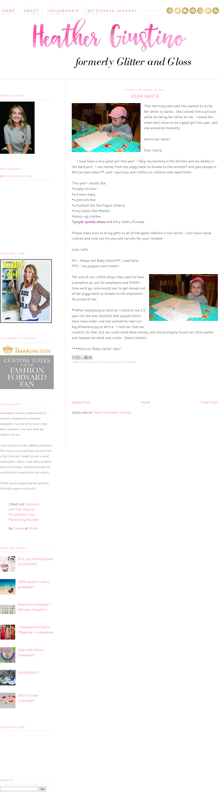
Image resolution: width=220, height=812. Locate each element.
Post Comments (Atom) (112, 412)
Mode (33, 528)
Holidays (91, 362)
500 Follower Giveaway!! (28, 698)
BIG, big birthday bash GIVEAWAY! (35, 561)
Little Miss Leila (112, 362)
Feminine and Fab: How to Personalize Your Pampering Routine (24, 511)
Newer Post (81, 402)
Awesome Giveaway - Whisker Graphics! (35, 607)
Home (145, 402)
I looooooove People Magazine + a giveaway (35, 629)
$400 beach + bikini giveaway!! (33, 584)
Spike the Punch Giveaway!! (30, 652)
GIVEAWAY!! (28, 672)
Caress (18, 528)
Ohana (131, 362)
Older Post (209, 402)
